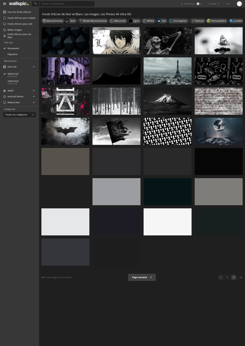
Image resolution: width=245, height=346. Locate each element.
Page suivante (142, 277)
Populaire (13, 54)
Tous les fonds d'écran (17, 11)
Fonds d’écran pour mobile (19, 17)
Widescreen (11, 102)
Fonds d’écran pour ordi (17, 23)
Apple (8, 90)
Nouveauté (13, 48)
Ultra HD (9, 66)
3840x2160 (23, 74)
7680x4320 (13, 81)
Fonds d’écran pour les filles (17, 36)
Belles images (12, 29)
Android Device (13, 96)
